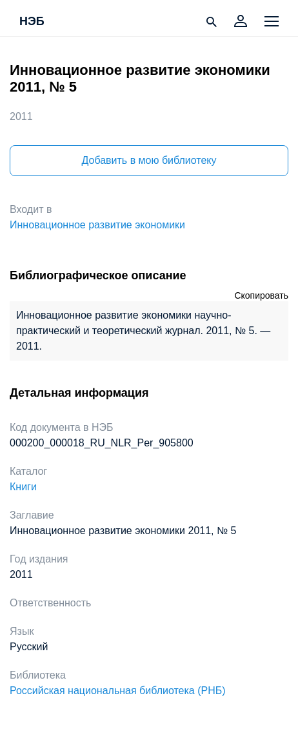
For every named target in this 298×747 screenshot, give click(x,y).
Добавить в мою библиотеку (148, 160)
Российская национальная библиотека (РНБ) (118, 690)
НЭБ (32, 22)
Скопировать (261, 295)
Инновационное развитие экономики (97, 224)
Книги (23, 486)
